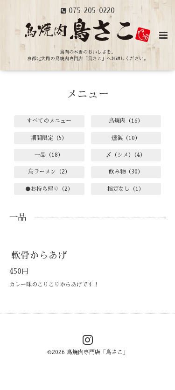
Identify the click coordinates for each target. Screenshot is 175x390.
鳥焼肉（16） (126, 121)
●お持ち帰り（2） (49, 189)
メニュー (87, 94)
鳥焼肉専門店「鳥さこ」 (97, 352)
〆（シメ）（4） (126, 155)
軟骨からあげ (39, 255)
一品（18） (49, 155)
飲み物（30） (126, 171)
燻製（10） (126, 138)
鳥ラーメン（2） (49, 171)
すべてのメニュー (49, 121)
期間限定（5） (49, 138)
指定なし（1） (125, 189)
